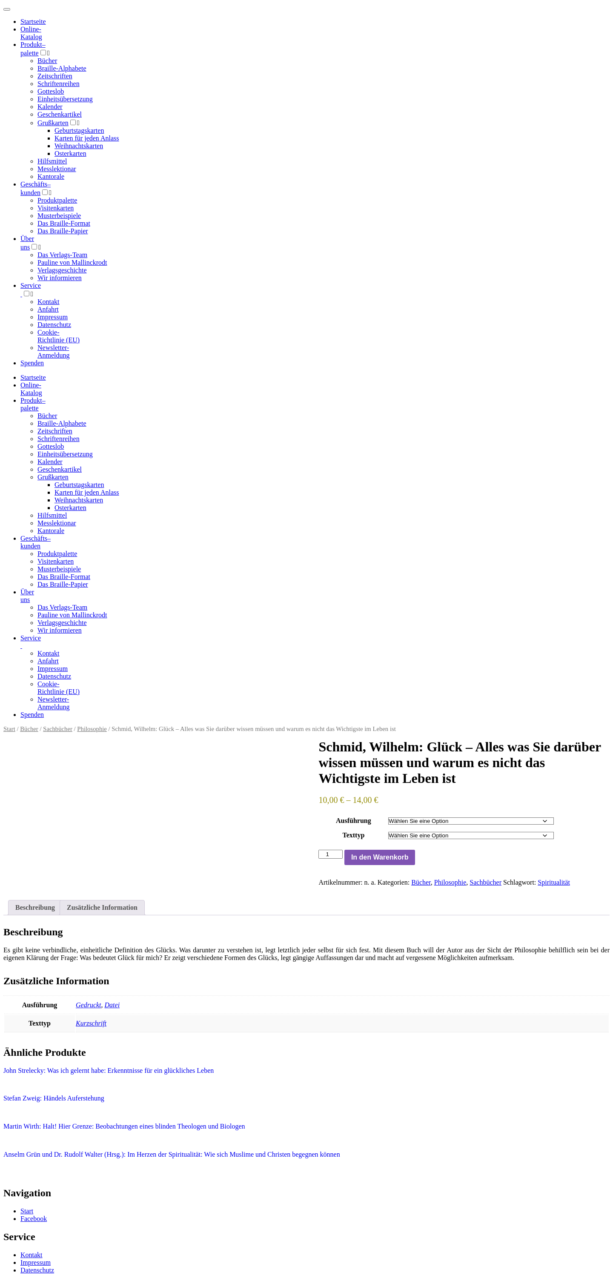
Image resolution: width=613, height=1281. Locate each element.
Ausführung (353, 820)
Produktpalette (57, 200)
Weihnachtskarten (78, 145)
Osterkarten (70, 153)
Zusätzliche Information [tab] (102, 907)
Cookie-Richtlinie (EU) (58, 336)
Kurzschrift (91, 1023)
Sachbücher (57, 728)
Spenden (32, 363)
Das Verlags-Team (62, 254)
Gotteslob (50, 91)
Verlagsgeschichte (62, 270)
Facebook (33, 1218)
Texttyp (353, 835)
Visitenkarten (55, 208)
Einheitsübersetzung (65, 99)
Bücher (47, 60)
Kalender (50, 106)
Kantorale (50, 176)
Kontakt (48, 301)
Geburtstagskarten (79, 130)
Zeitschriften (54, 76)
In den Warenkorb (380, 857)
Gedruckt (88, 1005)
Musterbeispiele (59, 215)
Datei (112, 1005)
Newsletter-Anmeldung (53, 351)
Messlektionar (56, 168)
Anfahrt (48, 309)
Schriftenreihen (58, 83)
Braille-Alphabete (61, 68)
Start (9, 728)
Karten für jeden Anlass (86, 138)
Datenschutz (54, 324)
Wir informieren (59, 277)
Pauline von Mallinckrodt (72, 262)
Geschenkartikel (59, 114)
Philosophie (92, 728)
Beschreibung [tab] (35, 907)
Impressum (52, 317)
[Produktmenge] (330, 854)
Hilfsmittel (52, 161)
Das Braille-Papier (62, 231)
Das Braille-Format (63, 223)
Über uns (27, 595)
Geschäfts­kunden (35, 542)
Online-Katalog (31, 33)
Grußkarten (53, 122)
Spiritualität (554, 882)
